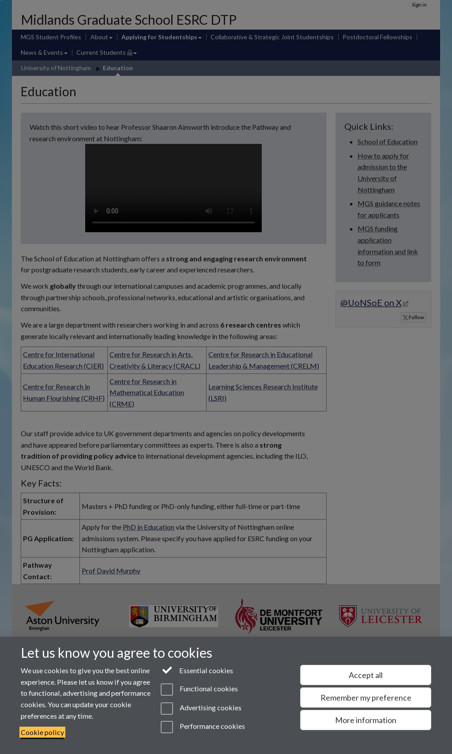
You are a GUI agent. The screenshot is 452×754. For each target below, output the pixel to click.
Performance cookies (203, 727)
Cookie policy (42, 732)
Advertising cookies (201, 708)
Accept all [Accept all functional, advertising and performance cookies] (366, 675)
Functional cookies (199, 689)
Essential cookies (197, 670)
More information (365, 720)
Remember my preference (365, 697)
